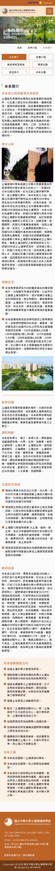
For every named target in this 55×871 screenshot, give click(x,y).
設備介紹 (43, 57)
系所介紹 (32, 47)
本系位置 (43, 72)
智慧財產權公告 (12, 855)
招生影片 (16, 72)
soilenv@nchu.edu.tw (25, 839)
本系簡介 (16, 57)
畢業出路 (44, 64)
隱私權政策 (29, 855)
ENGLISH (48, 3)
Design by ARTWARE (29, 867)
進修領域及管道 (17, 64)
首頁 (19, 47)
